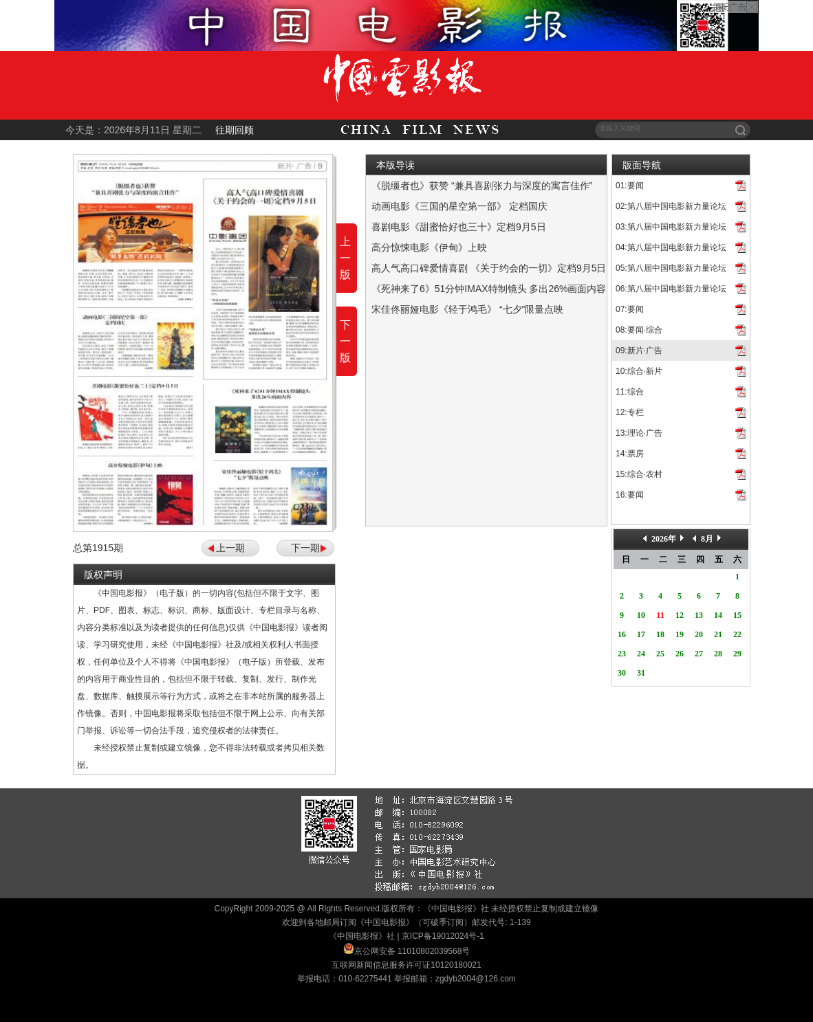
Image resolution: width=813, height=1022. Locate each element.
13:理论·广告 (639, 433)
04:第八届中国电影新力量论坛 (671, 247)
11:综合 (630, 392)
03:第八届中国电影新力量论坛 (671, 227)
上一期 (230, 547)
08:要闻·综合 (639, 330)
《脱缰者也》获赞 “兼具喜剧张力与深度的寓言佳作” (481, 185)
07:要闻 (630, 309)
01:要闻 (630, 185)
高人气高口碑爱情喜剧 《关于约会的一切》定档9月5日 (488, 268)
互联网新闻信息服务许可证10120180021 (406, 965)
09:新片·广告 (639, 350)
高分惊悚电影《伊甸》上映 (429, 247)
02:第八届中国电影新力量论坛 (671, 206)
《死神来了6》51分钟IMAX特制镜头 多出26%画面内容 (489, 288)
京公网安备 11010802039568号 (412, 951)
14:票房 (630, 453)
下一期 (305, 547)
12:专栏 (630, 412)
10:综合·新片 (639, 371)
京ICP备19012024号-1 (443, 936)
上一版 (345, 258)
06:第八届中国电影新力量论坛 (671, 288)
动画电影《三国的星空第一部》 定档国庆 (459, 206)
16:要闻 (630, 495)
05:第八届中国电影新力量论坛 (671, 268)
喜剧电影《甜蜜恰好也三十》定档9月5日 (458, 226)
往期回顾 (234, 129)
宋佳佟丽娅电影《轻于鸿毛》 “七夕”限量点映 (467, 309)
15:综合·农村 (639, 474)
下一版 (345, 341)
